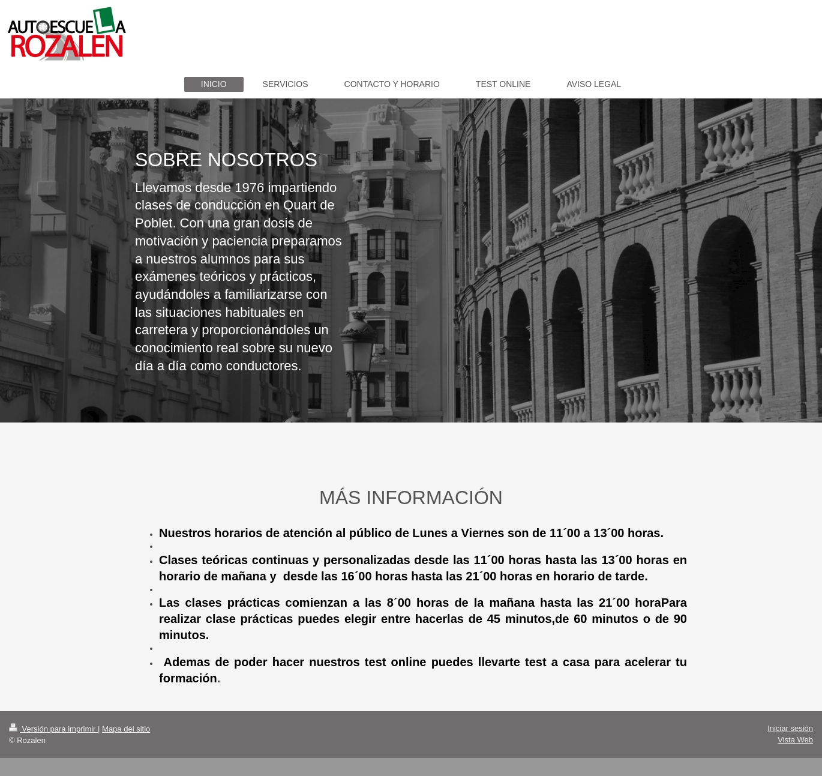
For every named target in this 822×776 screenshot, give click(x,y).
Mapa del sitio (126, 728)
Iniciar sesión (790, 728)
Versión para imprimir (53, 728)
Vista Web (795, 739)
